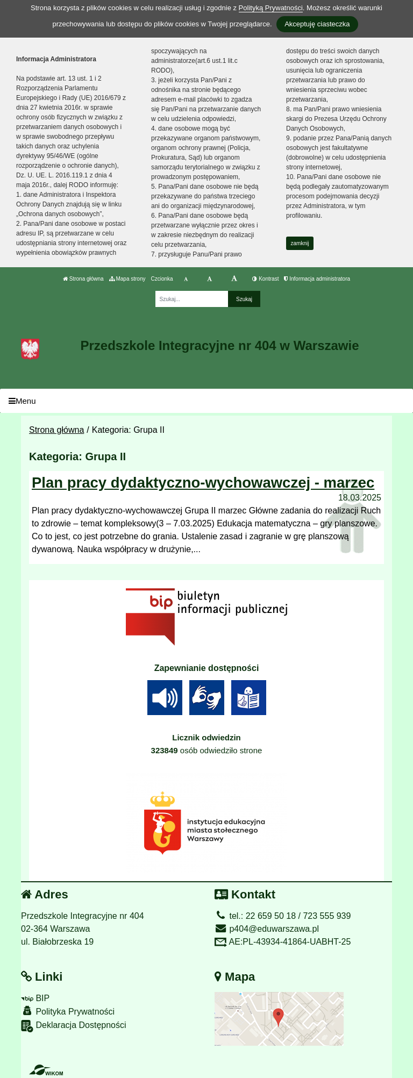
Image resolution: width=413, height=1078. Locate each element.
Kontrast (265, 279)
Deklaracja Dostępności (73, 1026)
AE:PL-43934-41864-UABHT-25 (283, 941)
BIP (35, 998)
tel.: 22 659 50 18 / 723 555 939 (283, 915)
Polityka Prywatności (68, 1011)
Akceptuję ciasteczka (317, 24)
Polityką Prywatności (271, 8)
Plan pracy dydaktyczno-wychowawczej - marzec (203, 482)
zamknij (300, 243)
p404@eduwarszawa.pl (267, 928)
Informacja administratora (317, 279)
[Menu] (206, 401)
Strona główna (83, 279)
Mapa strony (127, 279)
